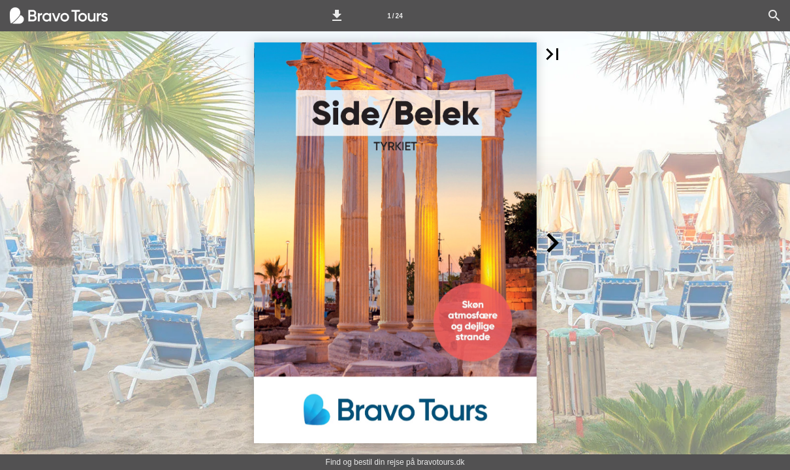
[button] (337, 15)
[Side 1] (395, 15)
